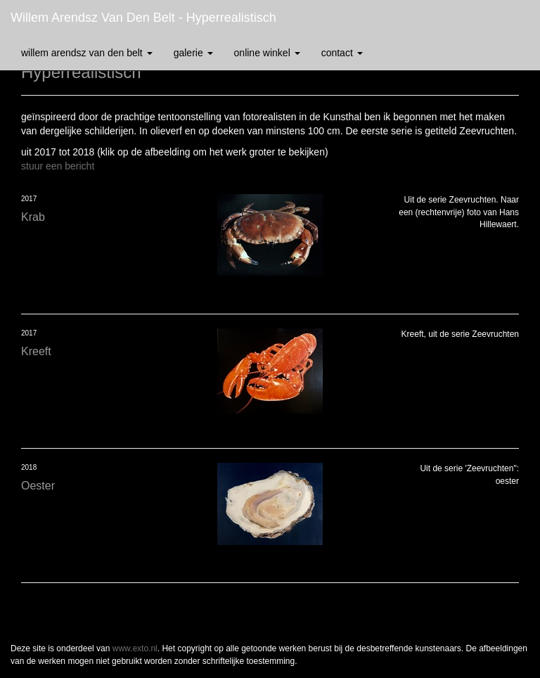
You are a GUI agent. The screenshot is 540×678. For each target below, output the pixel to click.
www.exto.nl (135, 648)
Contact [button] (342, 52)
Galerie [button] (193, 52)
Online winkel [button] (267, 52)
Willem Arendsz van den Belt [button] (87, 52)
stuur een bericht (57, 166)
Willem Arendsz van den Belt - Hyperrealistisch (143, 18)
